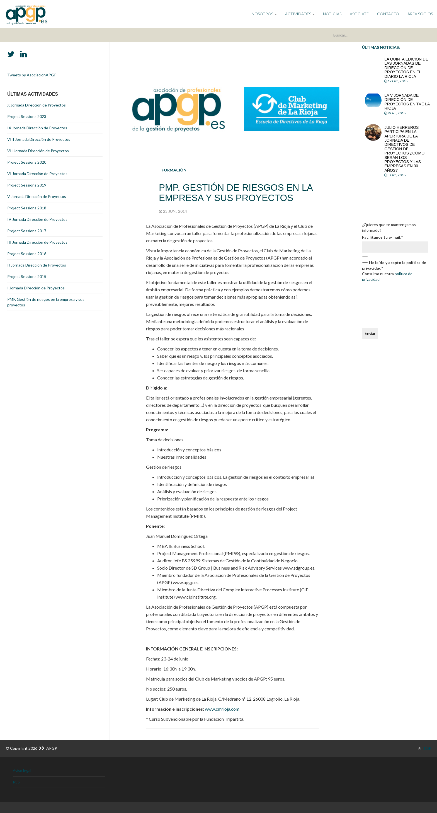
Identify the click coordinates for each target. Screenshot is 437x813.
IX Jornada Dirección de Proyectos (37, 127)
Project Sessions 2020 (26, 162)
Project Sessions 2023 (26, 116)
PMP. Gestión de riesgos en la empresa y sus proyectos (45, 302)
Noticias (332, 13)
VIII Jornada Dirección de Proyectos (38, 139)
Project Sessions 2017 (26, 230)
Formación (174, 170)
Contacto (388, 13)
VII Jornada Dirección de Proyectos (38, 150)
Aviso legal (22, 770)
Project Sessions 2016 (26, 253)
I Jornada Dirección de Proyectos (36, 287)
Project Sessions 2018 (26, 207)
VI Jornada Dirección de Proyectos (37, 173)
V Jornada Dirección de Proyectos (36, 196)
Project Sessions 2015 (26, 276)
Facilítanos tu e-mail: (382, 237)
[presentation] (385, 304)
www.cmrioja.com (222, 709)
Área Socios (420, 13)
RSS (16, 782)
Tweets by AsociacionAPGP (32, 74)
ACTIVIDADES (300, 13)
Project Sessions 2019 (26, 185)
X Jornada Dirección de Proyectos (36, 105)
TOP (424, 748)
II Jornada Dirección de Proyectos (36, 265)
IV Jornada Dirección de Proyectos (37, 219)
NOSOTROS (264, 13)
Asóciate (359, 13)
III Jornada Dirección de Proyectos (37, 242)
